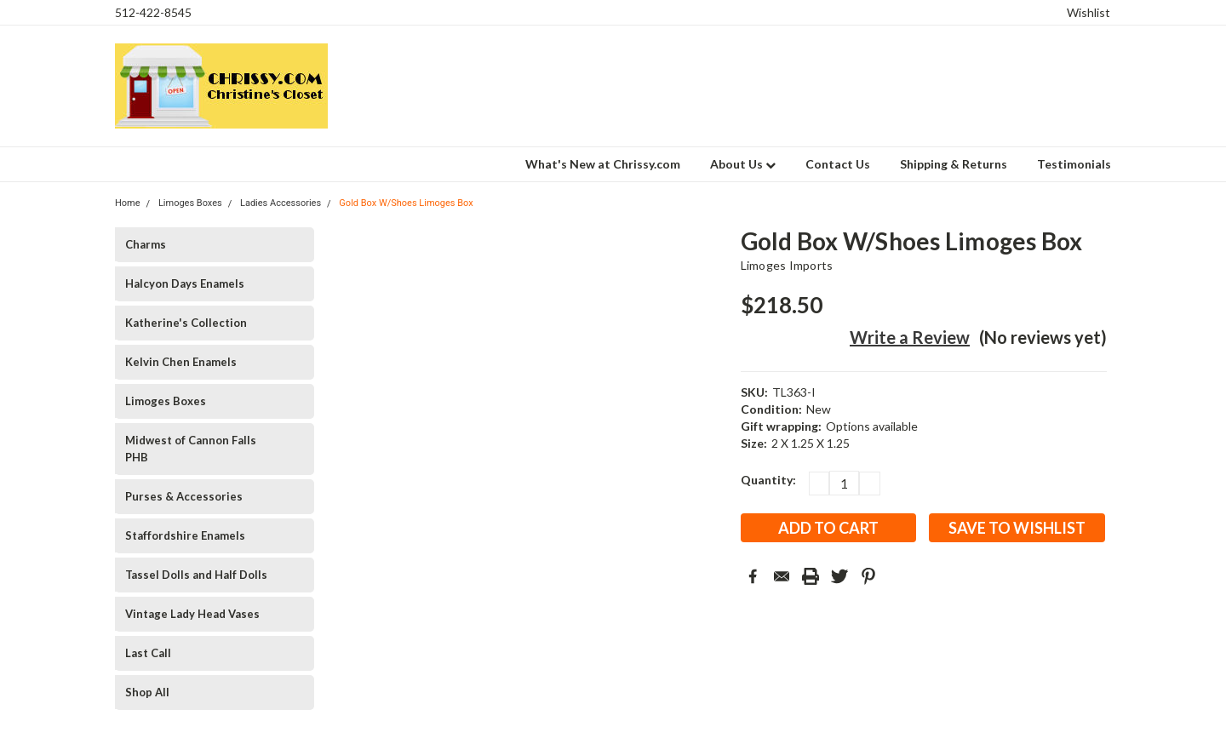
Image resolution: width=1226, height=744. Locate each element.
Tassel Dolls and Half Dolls (196, 574)
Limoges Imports (787, 265)
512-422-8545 (153, 12)
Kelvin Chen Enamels (181, 362)
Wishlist (1088, 12)
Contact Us (837, 164)
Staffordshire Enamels (185, 535)
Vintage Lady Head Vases (192, 614)
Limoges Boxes (165, 401)
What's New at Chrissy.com (602, 164)
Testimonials (1074, 164)
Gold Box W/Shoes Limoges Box (406, 203)
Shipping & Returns (953, 164)
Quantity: (768, 479)
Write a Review (910, 337)
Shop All (147, 692)
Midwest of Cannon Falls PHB (190, 448)
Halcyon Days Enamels (184, 283)
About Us (743, 164)
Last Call (148, 653)
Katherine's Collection (186, 322)
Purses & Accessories (184, 496)
